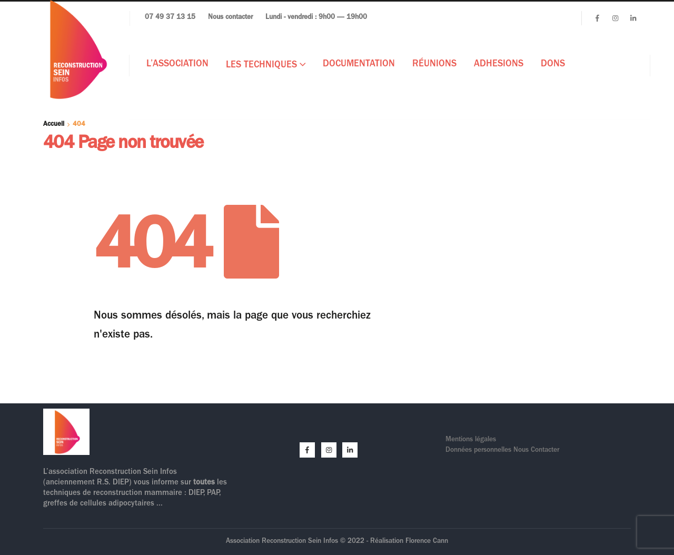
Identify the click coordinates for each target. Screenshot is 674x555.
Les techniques (261, 66)
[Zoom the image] (66, 415)
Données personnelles (479, 450)
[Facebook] (597, 18)
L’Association (177, 65)
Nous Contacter (536, 450)
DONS (553, 65)
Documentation (359, 65)
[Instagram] (615, 18)
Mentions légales (470, 440)
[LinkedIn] (633, 18)
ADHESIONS (498, 65)
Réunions (434, 65)
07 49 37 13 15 (170, 17)
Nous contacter (230, 17)
